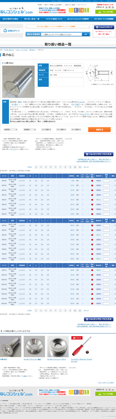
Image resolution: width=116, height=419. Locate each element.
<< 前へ (29, 167)
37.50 (72, 284)
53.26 (72, 303)
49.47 (72, 299)
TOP (1, 49)
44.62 (72, 249)
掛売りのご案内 (70, 5)
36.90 (72, 279)
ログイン (30, 405)
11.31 (72, 185)
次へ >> (86, 167)
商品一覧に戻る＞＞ (105, 159)
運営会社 (89, 403)
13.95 (72, 195)
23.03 (72, 214)
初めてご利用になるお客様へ (54, 5)
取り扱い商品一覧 (9, 49)
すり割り (15, 104)
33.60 (72, 240)
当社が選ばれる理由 (15, 403)
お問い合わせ (39, 405)
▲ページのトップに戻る (106, 382)
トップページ (3, 403)
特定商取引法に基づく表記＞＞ (87, 159)
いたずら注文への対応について (63, 405)
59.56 (72, 270)
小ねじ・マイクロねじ (22, 49)
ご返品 (25, 376)
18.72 (72, 200)
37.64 (72, 244)
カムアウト (85, 114)
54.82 (72, 259)
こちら (14, 149)
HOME (40, 5)
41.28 (72, 275)
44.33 (72, 294)
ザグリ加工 (76, 104)
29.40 (72, 235)
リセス (80, 102)
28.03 (72, 230)
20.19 (72, 209)
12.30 (72, 190)
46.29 (72, 254)
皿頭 (19, 102)
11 (80, 167)
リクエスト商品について (78, 403)
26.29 (72, 225)
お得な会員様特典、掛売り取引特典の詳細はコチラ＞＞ (94, 161)
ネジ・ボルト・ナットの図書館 (43, 403)
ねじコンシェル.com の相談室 (61, 403)
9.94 (72, 180)
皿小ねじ (32, 50)
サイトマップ (82, 5)
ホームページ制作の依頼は (109, 416)
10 (75, 167)
